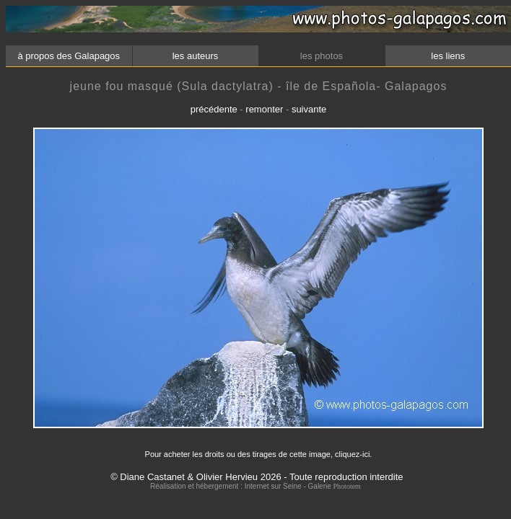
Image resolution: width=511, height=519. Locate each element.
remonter (264, 109)
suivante (309, 109)
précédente (214, 109)
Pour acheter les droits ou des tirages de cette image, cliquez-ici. (258, 454)
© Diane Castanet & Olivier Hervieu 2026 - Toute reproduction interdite (256, 476)
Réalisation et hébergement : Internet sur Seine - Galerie (241, 486)
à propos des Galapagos (69, 55)
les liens (448, 55)
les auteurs (195, 55)
